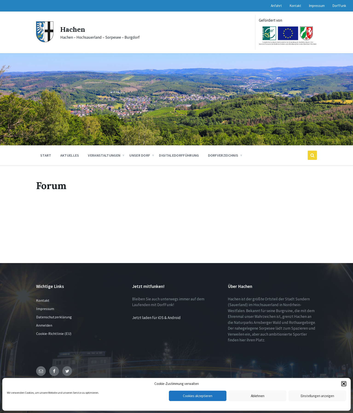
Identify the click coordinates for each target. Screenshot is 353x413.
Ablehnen (257, 396)
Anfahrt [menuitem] (276, 5)
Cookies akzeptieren (197, 396)
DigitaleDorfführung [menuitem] (179, 155)
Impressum (45, 308)
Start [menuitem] (45, 155)
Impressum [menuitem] (317, 5)
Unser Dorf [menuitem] (139, 155)
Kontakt (42, 300)
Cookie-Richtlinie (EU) (53, 333)
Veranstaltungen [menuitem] (104, 155)
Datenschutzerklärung (54, 317)
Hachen (72, 29)
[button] (343, 383)
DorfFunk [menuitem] (339, 5)
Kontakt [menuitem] (295, 5)
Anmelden (44, 325)
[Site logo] (44, 40)
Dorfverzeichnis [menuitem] (223, 155)
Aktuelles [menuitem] (69, 155)
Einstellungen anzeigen (317, 396)
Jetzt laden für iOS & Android (156, 317)
